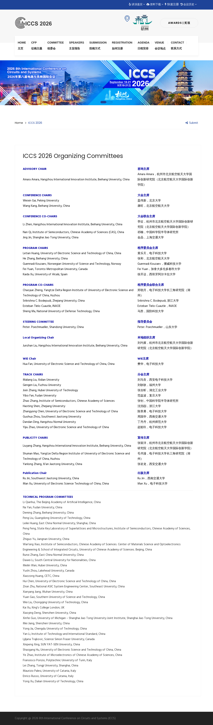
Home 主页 (22, 45)
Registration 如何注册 (122, 45)
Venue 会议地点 (160, 45)
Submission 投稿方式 (98, 45)
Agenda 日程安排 (143, 45)
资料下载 (154, 4)
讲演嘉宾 (137, 4)
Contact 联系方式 (177, 45)
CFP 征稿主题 (36, 45)
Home (19, 123)
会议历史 (188, 4)
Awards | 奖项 (179, 23)
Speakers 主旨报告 (76, 45)
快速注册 (172, 4)
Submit (191, 123)
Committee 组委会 (55, 45)
